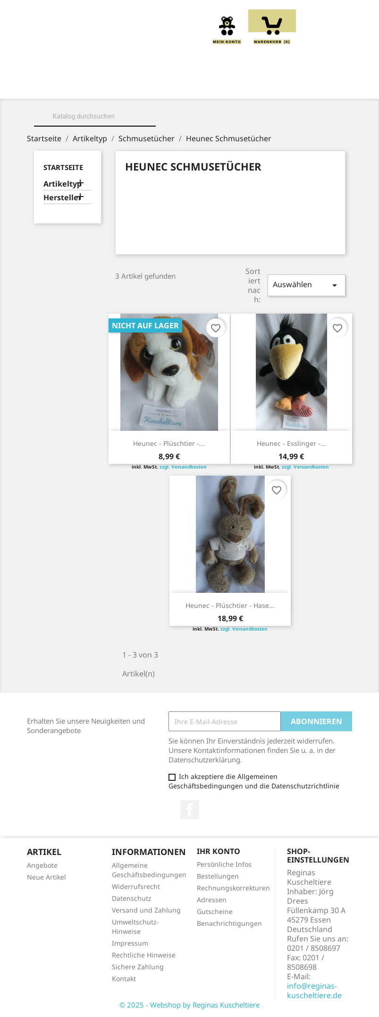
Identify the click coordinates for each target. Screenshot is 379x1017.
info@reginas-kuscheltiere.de (314, 990)
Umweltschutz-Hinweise (135, 926)
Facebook (189, 809)
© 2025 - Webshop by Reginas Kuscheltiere (189, 1004)
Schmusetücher (191, 96)
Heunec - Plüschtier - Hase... (230, 605)
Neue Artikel (46, 876)
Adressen (212, 899)
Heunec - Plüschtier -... (169, 443)
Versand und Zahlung (146, 910)
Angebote (42, 865)
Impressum (130, 943)
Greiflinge (294, 85)
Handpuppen (118, 96)
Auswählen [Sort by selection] (306, 285)
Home (74, 85)
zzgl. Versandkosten (183, 466)
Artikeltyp (62, 184)
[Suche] (95, 116)
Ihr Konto (218, 851)
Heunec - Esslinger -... (291, 443)
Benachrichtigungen (229, 923)
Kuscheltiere (184, 85)
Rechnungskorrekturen (233, 887)
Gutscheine (215, 911)
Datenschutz (132, 898)
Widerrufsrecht (136, 886)
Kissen (241, 85)
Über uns (121, 85)
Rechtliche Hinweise (144, 954)
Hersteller (62, 198)
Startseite (63, 167)
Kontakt (124, 978)
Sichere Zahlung (138, 966)
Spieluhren (263, 96)
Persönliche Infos (224, 864)
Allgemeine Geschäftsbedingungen (149, 870)
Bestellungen (218, 876)
